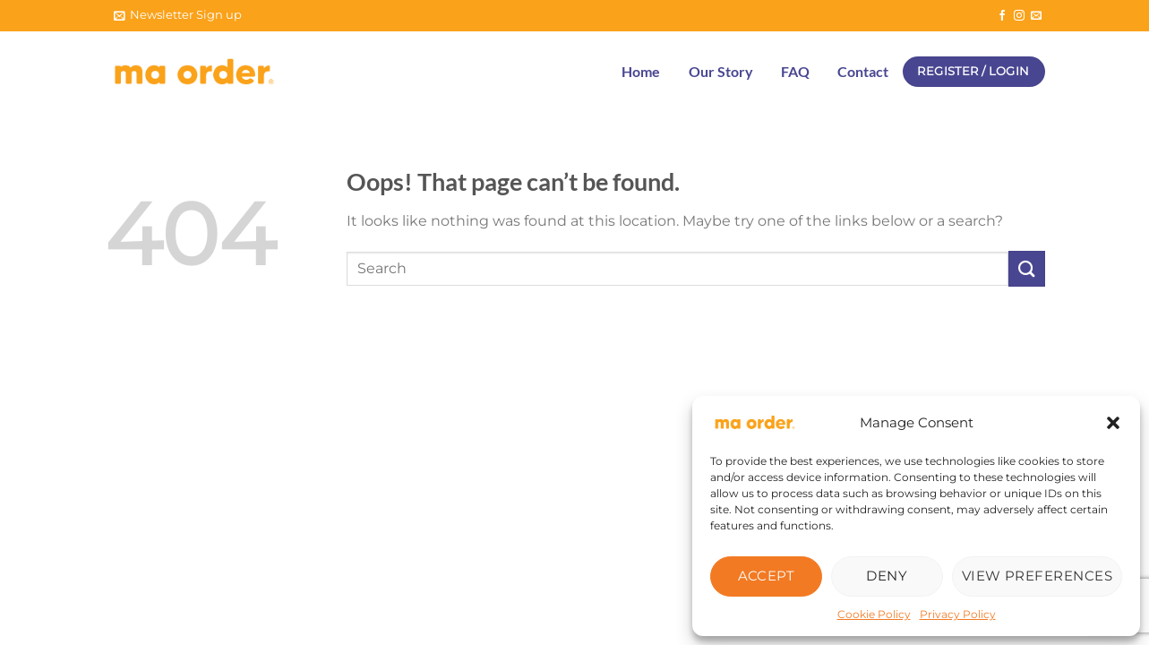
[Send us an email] (1036, 16)
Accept (766, 575)
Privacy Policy (958, 614)
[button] (1113, 423)
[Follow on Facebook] (1002, 16)
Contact (862, 71)
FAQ (795, 71)
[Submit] (1026, 268)
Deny (886, 575)
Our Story (721, 71)
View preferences (1037, 575)
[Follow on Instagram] (1019, 16)
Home (641, 71)
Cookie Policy (874, 614)
